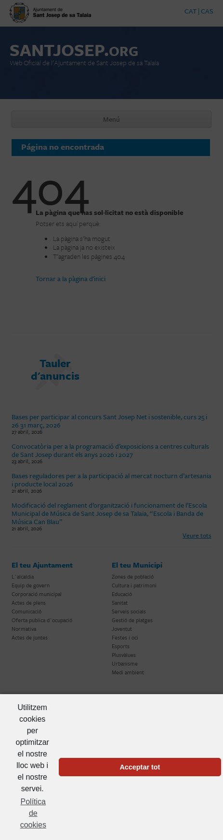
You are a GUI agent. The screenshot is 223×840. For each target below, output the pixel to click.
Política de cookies (33, 813)
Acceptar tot (139, 767)
